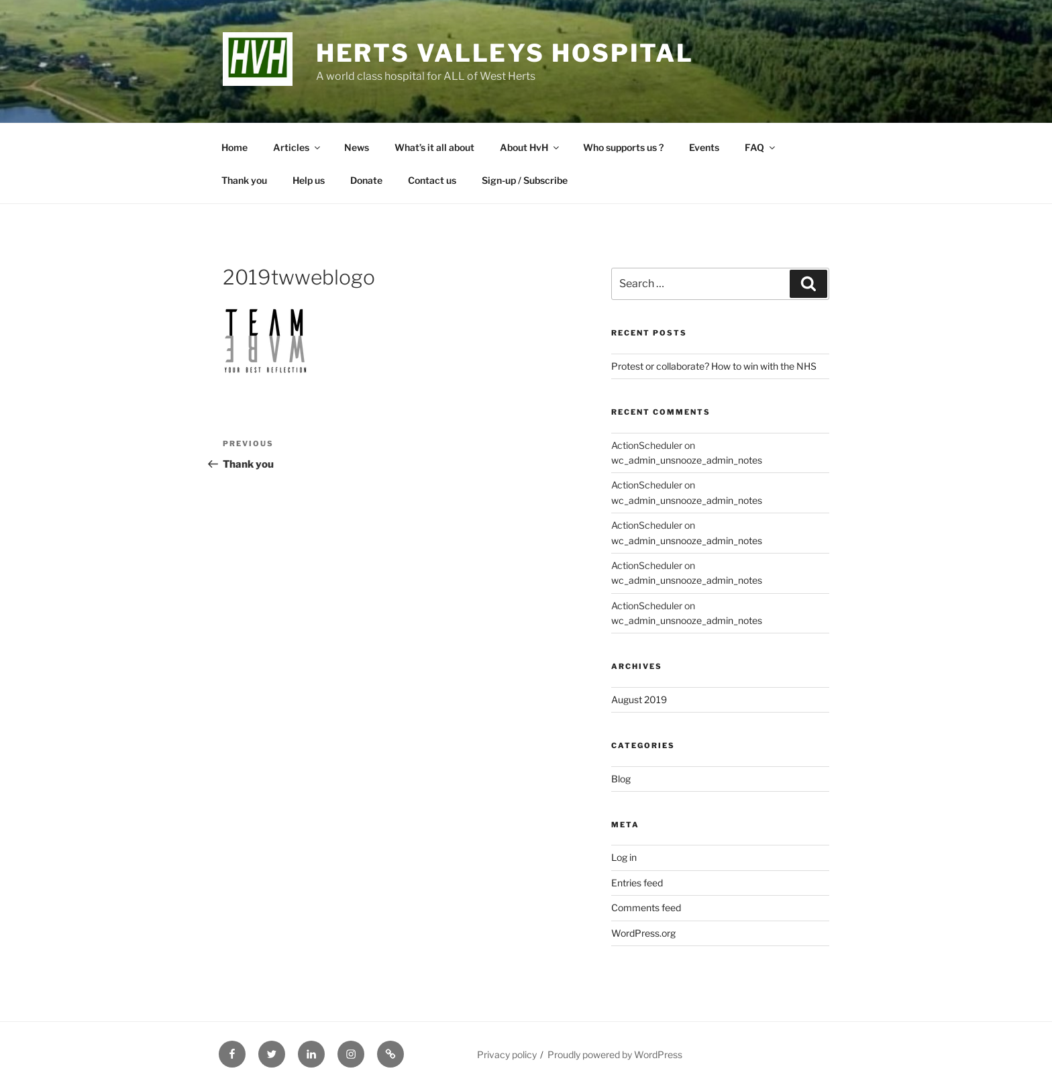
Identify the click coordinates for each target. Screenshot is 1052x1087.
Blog (621, 778)
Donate (366, 180)
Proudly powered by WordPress (614, 1054)
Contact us (432, 180)
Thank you (244, 180)
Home (234, 147)
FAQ (761, 147)
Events (704, 147)
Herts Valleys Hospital (505, 53)
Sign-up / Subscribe (525, 180)
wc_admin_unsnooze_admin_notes (686, 460)
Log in (624, 857)
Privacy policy (507, 1054)
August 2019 (639, 699)
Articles (297, 147)
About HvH (530, 147)
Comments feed (646, 907)
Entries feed (637, 882)
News (356, 147)
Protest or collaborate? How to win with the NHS (714, 366)
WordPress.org (643, 933)
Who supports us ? (623, 147)
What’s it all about (434, 147)
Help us (309, 180)
